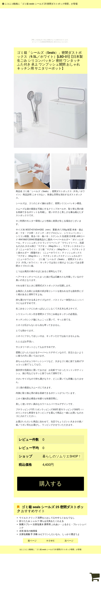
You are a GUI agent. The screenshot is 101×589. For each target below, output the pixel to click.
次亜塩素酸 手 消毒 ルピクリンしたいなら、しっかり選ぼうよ (49, 534)
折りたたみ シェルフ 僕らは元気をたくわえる (41, 521)
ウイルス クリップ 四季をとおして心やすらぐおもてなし (47, 517)
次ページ (69, 540)
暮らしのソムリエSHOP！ (61, 456)
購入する (50, 483)
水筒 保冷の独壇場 (28, 531)
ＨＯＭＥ (50, 540)
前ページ (32, 540)
